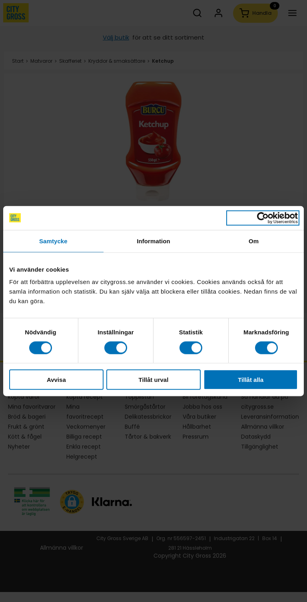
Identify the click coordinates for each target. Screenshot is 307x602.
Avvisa (56, 379)
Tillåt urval (154, 379)
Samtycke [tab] (53, 240)
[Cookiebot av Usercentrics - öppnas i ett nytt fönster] (263, 218)
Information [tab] (153, 240)
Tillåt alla (250, 379)
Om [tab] (254, 240)
